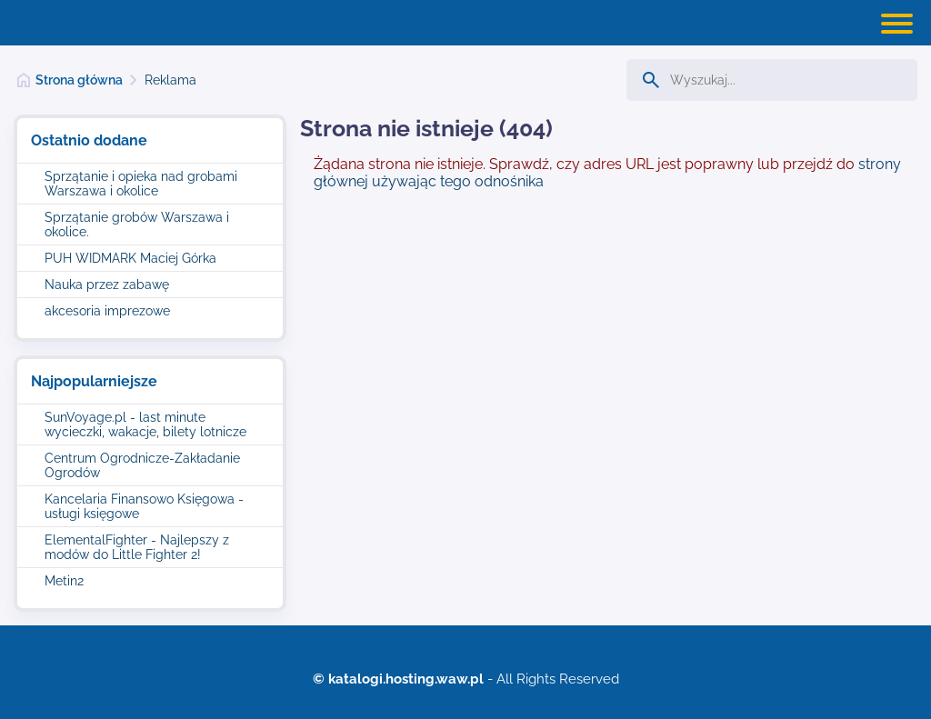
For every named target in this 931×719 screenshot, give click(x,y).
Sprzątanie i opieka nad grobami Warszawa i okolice (141, 183)
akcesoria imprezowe (107, 311)
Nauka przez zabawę (107, 284)
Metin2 (64, 581)
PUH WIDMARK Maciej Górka (130, 258)
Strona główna (79, 80)
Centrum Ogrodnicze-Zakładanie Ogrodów (142, 465)
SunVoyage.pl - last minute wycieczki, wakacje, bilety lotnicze (145, 424)
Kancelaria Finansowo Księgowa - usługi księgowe (144, 506)
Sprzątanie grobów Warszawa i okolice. (137, 224)
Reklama (170, 80)
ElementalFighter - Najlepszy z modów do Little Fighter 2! (137, 547)
